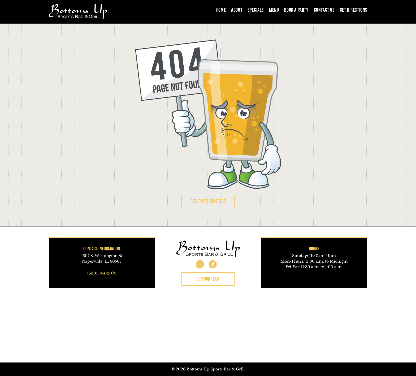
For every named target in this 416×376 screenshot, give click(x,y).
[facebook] (213, 265)
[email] (200, 265)
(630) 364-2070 (101, 273)
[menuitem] (218, 10)
